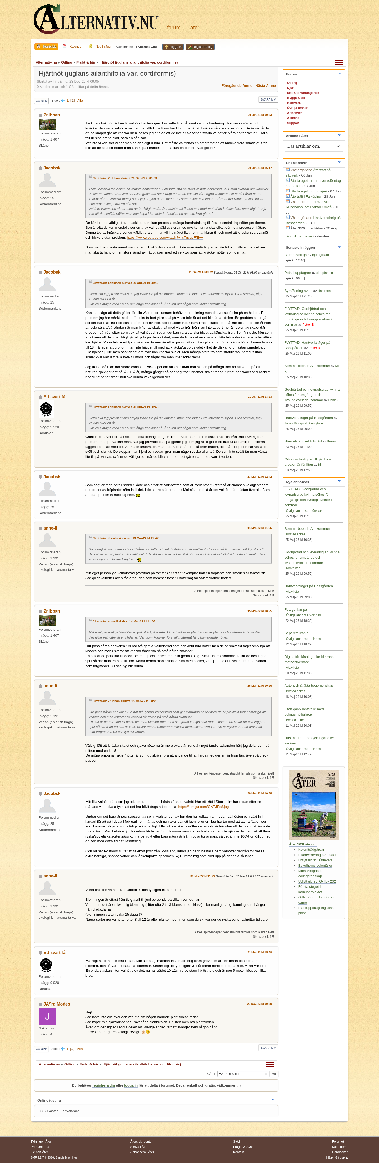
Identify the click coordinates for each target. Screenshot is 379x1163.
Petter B (308, 325)
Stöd (236, 1141)
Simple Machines (66, 1157)
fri (319, 465)
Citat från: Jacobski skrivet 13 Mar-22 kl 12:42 (126, 538)
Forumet (338, 1141)
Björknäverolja (296, 255)
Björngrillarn (320, 255)
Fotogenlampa (296, 610)
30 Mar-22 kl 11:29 (202, 876)
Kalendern (339, 1147)
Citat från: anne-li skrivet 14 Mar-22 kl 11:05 (124, 621)
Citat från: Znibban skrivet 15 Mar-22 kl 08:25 (125, 701)
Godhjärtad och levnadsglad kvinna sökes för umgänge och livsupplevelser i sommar (312, 394)
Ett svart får (55, 397)
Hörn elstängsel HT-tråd (303, 441)
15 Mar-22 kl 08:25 (259, 611)
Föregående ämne (237, 86)
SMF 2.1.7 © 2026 (42, 1157)
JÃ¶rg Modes (56, 1004)
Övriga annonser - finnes (303, 615)
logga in (131, 1085)
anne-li (50, 528)
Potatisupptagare (298, 273)
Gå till (211, 1074)
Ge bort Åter (39, 1152)
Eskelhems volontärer (315, 865)
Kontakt (238, 1152)
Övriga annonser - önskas (304, 511)
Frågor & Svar (243, 1147)
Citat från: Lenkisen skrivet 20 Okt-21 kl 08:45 (125, 282)
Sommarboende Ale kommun (308, 366)
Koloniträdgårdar (311, 850)
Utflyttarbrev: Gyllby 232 (317, 881)
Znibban (51, 115)
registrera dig (103, 1085)
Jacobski (52, 168)
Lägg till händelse (298, 236)
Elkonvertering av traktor (317, 855)
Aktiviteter (293, 592)
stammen (324, 291)
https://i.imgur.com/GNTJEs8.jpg (203, 807)
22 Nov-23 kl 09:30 (259, 1004)
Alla (80, 100)
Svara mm (268, 99)
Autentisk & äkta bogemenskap (309, 685)
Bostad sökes (295, 534)
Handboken (340, 1152)
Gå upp (41, 1049)
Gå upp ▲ (341, 1157)
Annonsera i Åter (142, 1152)
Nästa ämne (265, 86)
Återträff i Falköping (306, 196)
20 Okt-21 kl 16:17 (260, 167)
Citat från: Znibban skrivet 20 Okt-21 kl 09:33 (125, 178)
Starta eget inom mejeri (309, 191)
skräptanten (324, 273)
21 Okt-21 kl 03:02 (201, 272)
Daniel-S (334, 400)
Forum (174, 27)
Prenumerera (40, 1147)
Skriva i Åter (139, 1147)
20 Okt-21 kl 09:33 (260, 114)
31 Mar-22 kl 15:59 (259, 952)
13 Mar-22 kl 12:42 (259, 476)
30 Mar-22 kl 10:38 (259, 793)
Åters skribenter (141, 1141)
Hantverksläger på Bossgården (309, 418)
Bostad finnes (295, 720)
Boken (331, 441)
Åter (194, 27)
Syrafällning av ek (298, 291)
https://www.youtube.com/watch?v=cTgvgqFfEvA (165, 237)
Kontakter (293, 568)
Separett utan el (297, 633)
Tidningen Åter (41, 1141)
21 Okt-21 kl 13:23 (260, 396)
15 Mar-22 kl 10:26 (259, 685)
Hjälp (329, 1157)
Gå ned (41, 100)
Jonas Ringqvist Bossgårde (304, 423)
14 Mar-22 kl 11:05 (259, 528)
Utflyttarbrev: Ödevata (315, 860)
